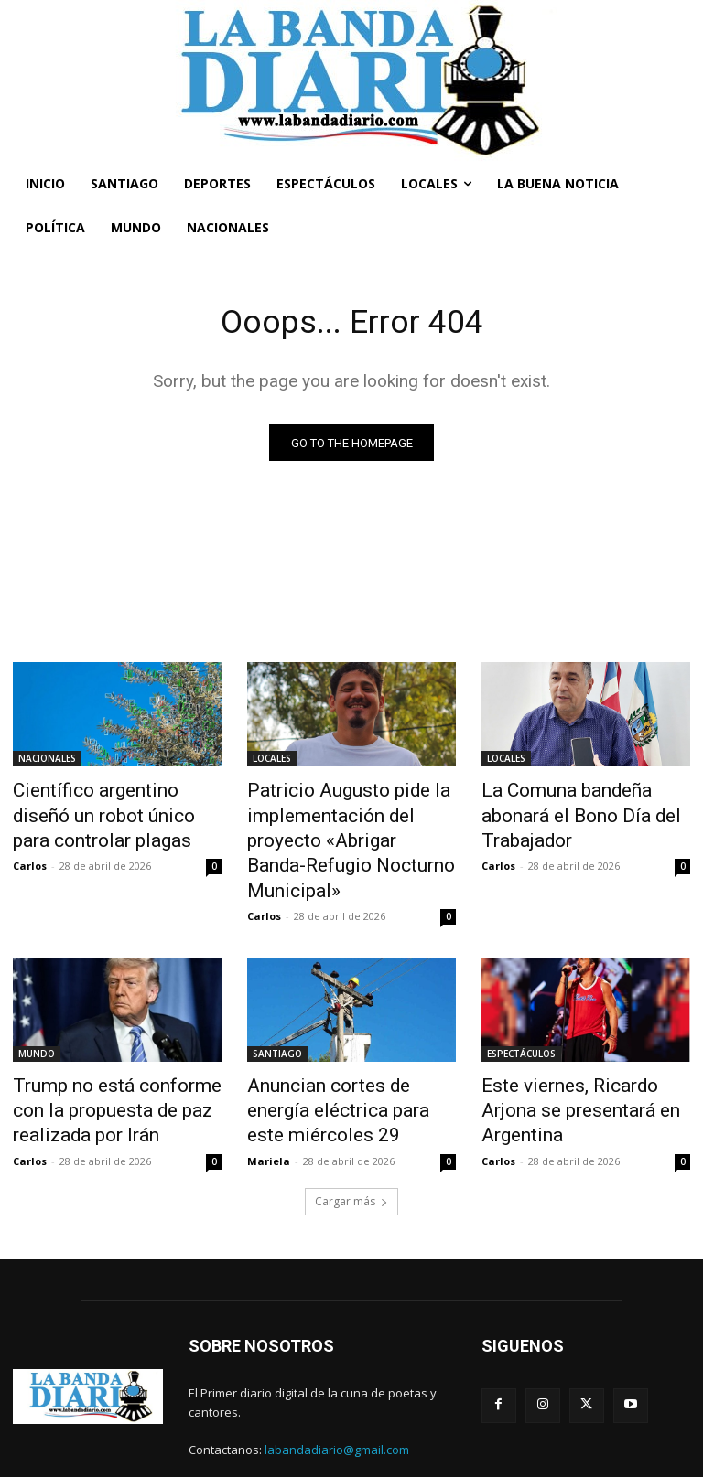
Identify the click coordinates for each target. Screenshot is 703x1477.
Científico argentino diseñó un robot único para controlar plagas (116, 812)
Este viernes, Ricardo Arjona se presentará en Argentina (577, 1053)
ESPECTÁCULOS (521, 1013)
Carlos (30, 855)
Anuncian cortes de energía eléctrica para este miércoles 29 (347, 1063)
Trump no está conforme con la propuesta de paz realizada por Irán (113, 1063)
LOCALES (272, 761)
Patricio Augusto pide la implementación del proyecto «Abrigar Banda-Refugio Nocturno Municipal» (347, 822)
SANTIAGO (277, 1013)
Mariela (268, 1106)
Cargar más (351, 1146)
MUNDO (36, 1013)
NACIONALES (47, 761)
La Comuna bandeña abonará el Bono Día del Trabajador (581, 802)
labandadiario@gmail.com (337, 1395)
